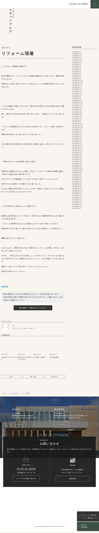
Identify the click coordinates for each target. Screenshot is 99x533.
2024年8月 (75, 88)
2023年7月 (75, 111)
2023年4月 (75, 117)
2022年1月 (75, 144)
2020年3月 (75, 183)
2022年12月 (76, 124)
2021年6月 (75, 156)
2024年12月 (76, 81)
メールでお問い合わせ (26, 480)
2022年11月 (76, 126)
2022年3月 (75, 140)
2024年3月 (75, 97)
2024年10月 (76, 84)
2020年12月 (76, 167)
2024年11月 (76, 83)
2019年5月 (75, 201)
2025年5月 (75, 72)
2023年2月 (75, 120)
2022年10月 (76, 127)
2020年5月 (75, 180)
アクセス (19, 425)
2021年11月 (76, 147)
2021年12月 (76, 145)
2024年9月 (75, 86)
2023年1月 (75, 122)
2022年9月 (75, 129)
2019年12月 (76, 189)
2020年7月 (75, 176)
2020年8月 (75, 174)
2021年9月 (75, 151)
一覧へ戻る (33, 377)
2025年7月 (75, 68)
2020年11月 (76, 169)
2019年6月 (75, 199)
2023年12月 (76, 102)
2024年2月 (75, 99)
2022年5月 (75, 137)
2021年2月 (75, 163)
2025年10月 (76, 63)
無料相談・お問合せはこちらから (33, 308)
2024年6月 (75, 92)
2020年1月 (75, 187)
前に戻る (54, 377)
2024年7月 (75, 90)
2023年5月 (75, 115)
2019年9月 (75, 194)
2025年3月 (75, 75)
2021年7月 (75, 154)
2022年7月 (75, 133)
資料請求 (73, 480)
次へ (11, 377)
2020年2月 (75, 185)
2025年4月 (75, 73)
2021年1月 (75, 165)
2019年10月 (76, 192)
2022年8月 (75, 131)
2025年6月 (75, 70)
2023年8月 (75, 110)
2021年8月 (75, 153)
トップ (4, 393)
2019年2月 (75, 207)
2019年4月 (75, 203)
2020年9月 (75, 172)
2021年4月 (75, 160)
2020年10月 (76, 171)
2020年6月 (75, 178)
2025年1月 (75, 79)
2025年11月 (76, 61)
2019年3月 (75, 205)
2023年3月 (75, 118)
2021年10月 (76, 149)
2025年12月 (76, 59)
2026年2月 (75, 56)
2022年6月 (75, 135)
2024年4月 (75, 95)
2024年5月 (75, 93)
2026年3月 (75, 54)
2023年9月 (75, 108)
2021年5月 (75, 158)
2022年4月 (75, 138)
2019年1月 (75, 208)
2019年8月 (75, 196)
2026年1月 (75, 57)
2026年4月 (75, 52)
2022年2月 (75, 142)
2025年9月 (75, 65)
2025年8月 (75, 66)
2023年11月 (76, 104)
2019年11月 (76, 190)
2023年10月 (76, 106)
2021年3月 (75, 162)
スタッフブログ (13, 393)
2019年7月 (75, 198)
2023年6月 (75, 113)
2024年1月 (75, 100)
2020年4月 (75, 182)
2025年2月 (75, 77)
